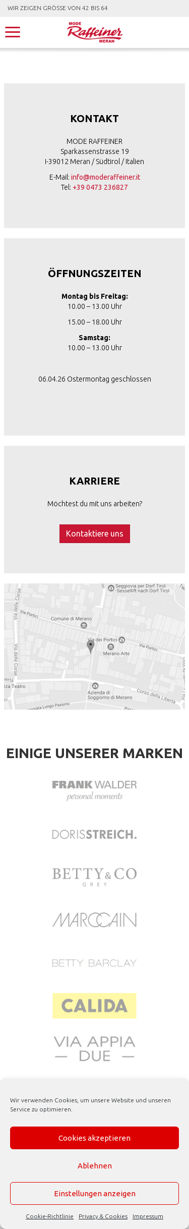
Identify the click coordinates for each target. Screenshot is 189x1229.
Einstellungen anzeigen (95, 1193)
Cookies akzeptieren (94, 1138)
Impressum (148, 1216)
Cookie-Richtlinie (50, 1216)
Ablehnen (95, 1165)
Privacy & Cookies (103, 1216)
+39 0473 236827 (100, 187)
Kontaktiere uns (94, 533)
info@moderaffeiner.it (105, 177)
